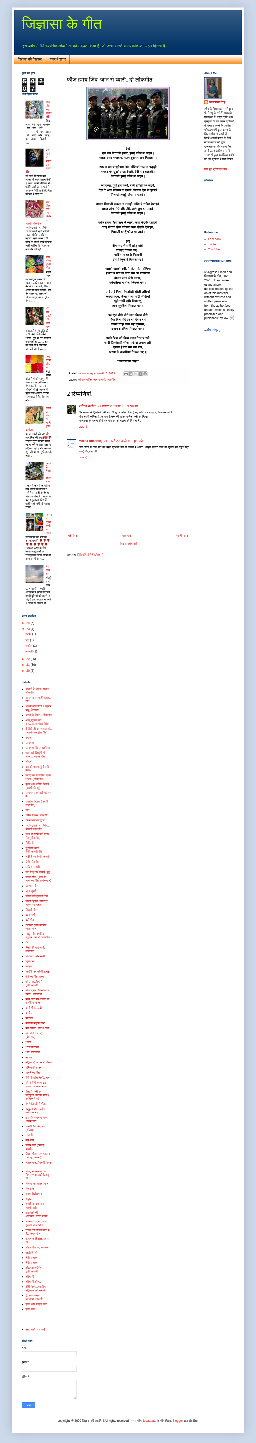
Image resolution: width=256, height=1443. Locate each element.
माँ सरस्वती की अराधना (48, 317)
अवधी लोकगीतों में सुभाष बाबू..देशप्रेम (38, 707)
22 (28, 659)
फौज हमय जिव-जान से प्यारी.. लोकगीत (96, 379)
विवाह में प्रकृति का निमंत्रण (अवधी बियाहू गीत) (37, 1175)
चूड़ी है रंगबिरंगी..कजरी (38, 856)
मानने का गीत (33, 1072)
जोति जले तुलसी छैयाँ (37, 896)
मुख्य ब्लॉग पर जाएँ (35, 1329)
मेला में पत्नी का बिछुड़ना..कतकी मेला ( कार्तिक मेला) (37, 1095)
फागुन (29, 966)
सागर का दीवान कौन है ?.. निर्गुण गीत (38, 1231)
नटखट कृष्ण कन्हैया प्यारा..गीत (36, 926)
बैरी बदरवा (48, 570)
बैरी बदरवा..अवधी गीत (37, 1028)
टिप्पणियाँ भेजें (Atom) (92, 554)
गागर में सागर (58, 59)
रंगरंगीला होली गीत (48, 262)
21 (28, 664)
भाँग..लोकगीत (33, 1052)
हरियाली (30, 1276)
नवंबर (28, 634)
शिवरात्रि (30, 1188)
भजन (28, 1042)
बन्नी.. (29, 1013)
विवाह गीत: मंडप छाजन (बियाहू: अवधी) (38, 1155)
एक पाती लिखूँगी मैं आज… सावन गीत (35, 754)
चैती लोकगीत (33, 862)
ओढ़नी (29, 761)
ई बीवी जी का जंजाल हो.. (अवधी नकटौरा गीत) (39, 730)
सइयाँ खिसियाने (34, 1194)
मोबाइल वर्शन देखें (128, 543)
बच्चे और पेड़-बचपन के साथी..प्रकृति (38, 1000)
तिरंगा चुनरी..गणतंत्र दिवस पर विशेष (37, 902)
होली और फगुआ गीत (36, 1304)
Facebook (214, 239)
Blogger (177, 1420)
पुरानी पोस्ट (182, 535)
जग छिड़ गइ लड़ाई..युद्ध (38, 872)
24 (28, 623)
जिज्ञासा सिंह (217, 102)
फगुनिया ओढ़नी (48, 362)
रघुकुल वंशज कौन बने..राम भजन (35, 1110)
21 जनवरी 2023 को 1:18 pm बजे (123, 441)
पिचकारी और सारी (35, 956)
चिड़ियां (29, 843)
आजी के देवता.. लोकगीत (39, 715)
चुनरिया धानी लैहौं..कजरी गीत (34, 849)
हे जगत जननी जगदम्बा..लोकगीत (35, 1297)
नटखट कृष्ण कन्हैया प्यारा (49, 524)
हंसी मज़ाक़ (31, 1257)
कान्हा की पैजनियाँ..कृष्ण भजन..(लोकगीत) (38, 777)
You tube (214, 249)
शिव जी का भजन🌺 (49, 110)
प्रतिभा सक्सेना (87, 406)
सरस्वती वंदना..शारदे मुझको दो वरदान (37, 1223)
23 (28, 629)
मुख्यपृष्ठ (126, 535)
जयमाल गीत (32, 886)
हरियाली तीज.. (33, 1281)
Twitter (212, 244)
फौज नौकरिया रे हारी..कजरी (34, 983)
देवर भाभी (31, 915)
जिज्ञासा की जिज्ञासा (30, 59)
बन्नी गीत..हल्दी (34, 1008)
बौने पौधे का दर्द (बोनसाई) (34, 1035)
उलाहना (30, 743)
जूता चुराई (31, 891)
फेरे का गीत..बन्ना (35, 976)
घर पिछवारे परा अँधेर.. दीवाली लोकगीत (37, 827)
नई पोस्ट (72, 535)
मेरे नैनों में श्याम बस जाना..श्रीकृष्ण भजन (37, 1084)
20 (28, 670)
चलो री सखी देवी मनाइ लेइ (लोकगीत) (37, 835)
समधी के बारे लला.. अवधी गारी (36, 1205)
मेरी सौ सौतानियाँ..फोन (38, 1077)
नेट (27, 942)
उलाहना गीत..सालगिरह (38, 748)
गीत (28, 810)
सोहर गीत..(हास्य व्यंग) (38, 1247)
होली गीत (30, 1309)
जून (27, 640)
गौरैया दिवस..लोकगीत (37, 815)
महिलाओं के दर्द (34, 1067)
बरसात (29, 1018)
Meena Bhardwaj (90, 441)
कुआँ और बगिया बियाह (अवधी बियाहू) (37, 785)
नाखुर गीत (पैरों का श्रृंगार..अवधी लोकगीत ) (39, 935)
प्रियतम (30, 961)
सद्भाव (29, 1199)
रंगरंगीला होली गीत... (37, 1104)
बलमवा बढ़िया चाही (35, 1023)
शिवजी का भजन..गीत (37, 1183)
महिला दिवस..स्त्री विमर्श (39, 1062)
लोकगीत (30, 1135)
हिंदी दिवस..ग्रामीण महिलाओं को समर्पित (36, 1288)
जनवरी (29, 651)
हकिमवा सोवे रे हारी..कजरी (33, 1269)
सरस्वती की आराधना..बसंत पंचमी (37, 1214)
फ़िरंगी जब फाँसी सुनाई (37, 971)
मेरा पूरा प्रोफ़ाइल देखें (215, 169)
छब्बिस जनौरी (33, 867)
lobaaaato (149, 1420)
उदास (29, 737)
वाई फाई (30, 1140)
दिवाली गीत (31, 910)
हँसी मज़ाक (31, 1262)
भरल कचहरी (32, 1047)
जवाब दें (83, 427)
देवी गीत (30, 920)
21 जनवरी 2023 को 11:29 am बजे (118, 406)
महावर (29, 1057)
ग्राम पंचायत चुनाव (35, 820)
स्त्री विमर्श (31, 1252)
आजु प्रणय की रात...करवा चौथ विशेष (37, 722)
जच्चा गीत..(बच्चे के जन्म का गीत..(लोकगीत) (38, 878)
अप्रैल (29, 645)
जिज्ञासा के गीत (62, 24)
